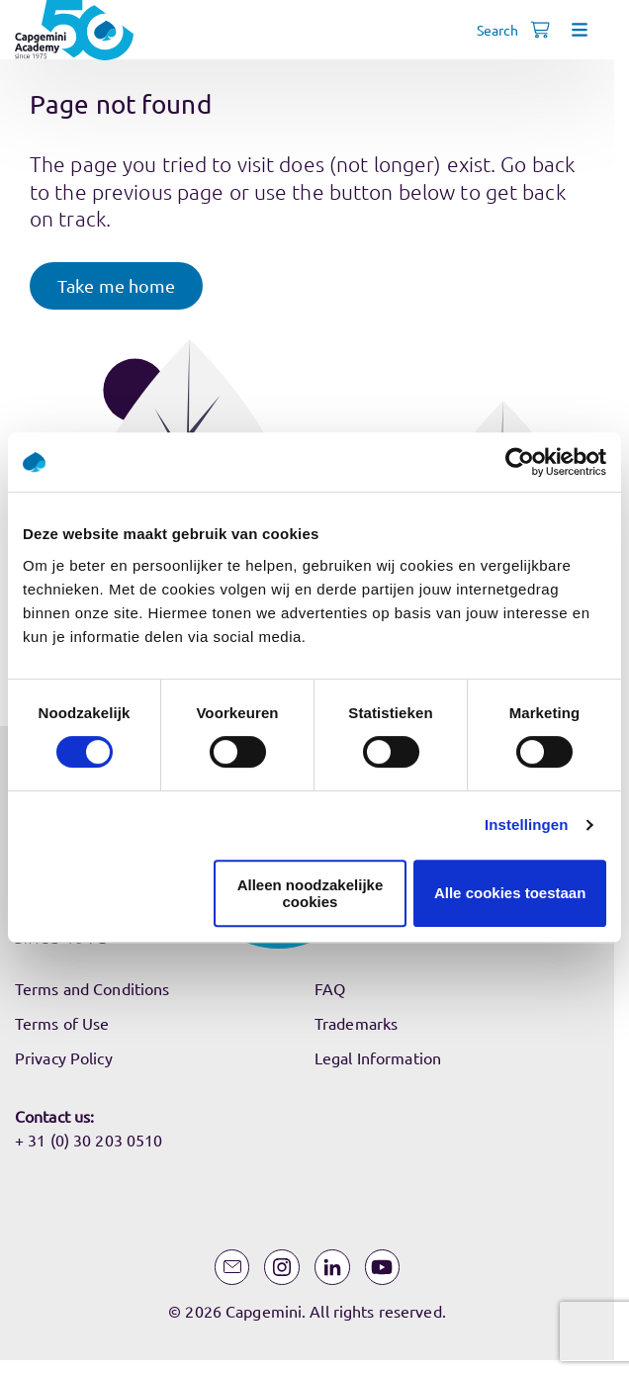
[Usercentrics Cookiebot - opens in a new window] (519, 462)
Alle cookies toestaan (509, 892)
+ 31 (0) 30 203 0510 (88, 1139)
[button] (116, 286)
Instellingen (527, 824)
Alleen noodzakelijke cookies (310, 893)
